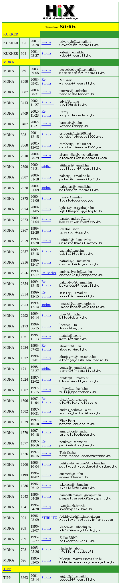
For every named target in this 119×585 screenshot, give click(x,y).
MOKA (8, 62)
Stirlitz (46, 43)
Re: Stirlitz (46, 81)
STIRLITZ (49, 518)
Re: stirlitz (49, 273)
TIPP (7, 569)
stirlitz (46, 166)
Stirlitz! (47, 422)
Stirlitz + (48, 103)
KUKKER (10, 34)
